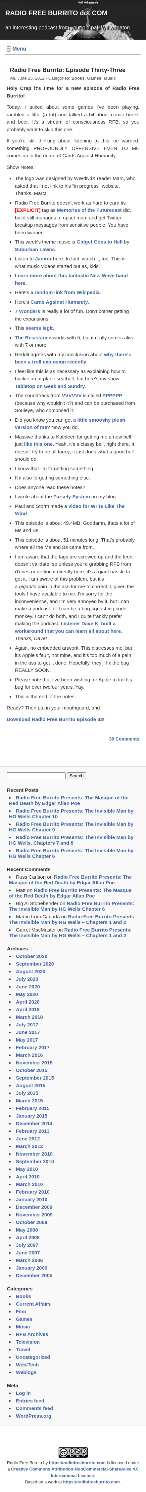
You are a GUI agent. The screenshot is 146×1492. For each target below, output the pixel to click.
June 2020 (28, 986)
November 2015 (34, 1062)
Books (78, 78)
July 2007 (27, 1245)
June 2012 (28, 1138)
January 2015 (31, 1116)
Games (94, 78)
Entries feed (30, 1400)
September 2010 (35, 1161)
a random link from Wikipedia (65, 292)
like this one (38, 444)
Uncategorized (33, 1357)
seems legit (39, 328)
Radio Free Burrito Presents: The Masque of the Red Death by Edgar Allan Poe (68, 800)
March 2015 (29, 1100)
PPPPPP (112, 395)
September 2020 (35, 964)
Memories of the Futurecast (89, 210)
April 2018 (28, 1009)
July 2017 (27, 1024)
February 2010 (33, 1192)
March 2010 (29, 1184)
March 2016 (29, 1055)
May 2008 (27, 1230)
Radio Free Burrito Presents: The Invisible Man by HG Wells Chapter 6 (71, 906)
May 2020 (27, 994)
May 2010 (27, 1169)
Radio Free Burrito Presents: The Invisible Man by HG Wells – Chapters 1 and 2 (72, 919)
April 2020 (28, 1002)
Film (21, 1311)
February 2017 (33, 1047)
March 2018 (29, 1017)
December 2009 (34, 1207)
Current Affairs (33, 1304)
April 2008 (28, 1237)
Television (28, 1342)
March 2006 (29, 1260)
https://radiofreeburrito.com (77, 1462)
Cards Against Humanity (59, 302)
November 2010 (34, 1154)
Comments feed (34, 1408)
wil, (27, 78)
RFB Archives (32, 1334)
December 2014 (34, 1123)
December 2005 (34, 1275)
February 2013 (33, 1131)
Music (110, 78)
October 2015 (31, 1070)
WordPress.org (33, 1416)
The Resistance (33, 337)
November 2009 (34, 1214)
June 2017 (28, 1032)
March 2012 (29, 1146)
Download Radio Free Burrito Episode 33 (55, 719)
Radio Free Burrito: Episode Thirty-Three (67, 70)
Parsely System (71, 496)
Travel (23, 1349)
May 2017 (27, 1040)
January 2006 (31, 1268)
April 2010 (28, 1176)
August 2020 (30, 971)
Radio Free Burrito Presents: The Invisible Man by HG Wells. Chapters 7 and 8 (71, 840)
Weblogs (26, 1372)
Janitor (43, 258)
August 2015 (30, 1085)
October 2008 (31, 1222)
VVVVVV (72, 395)
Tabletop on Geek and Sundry (50, 386)
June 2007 (28, 1252)
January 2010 (31, 1199)
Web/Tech (27, 1364)
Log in (23, 1393)
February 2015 (33, 1108)
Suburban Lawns (35, 249)
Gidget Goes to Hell (99, 242)
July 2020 (27, 979)
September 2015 (35, 1078)
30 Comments (124, 739)
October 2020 (31, 956)
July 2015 (27, 1093)
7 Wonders (27, 311)
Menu (19, 49)
